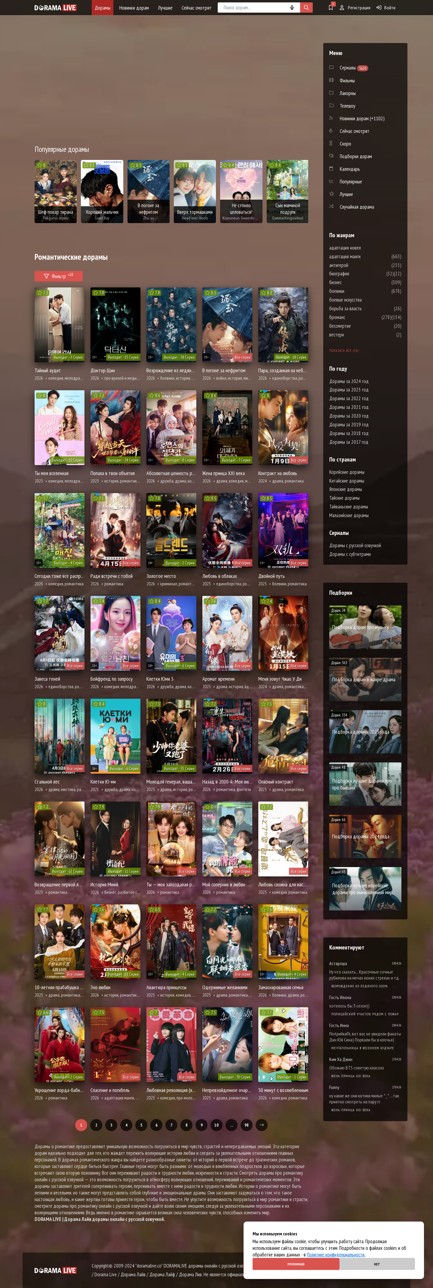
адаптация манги (363, 256)
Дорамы (102, 7)
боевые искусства (363, 299)
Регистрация (355, 8)
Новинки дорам (134, 7)
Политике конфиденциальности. (336, 1254)
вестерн (354, 334)
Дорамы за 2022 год (349, 398)
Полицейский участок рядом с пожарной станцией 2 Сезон (366, 1014)
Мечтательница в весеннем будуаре (362, 1048)
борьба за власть (363, 308)
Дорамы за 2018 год (349, 433)
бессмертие (358, 326)
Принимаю (296, 1264)
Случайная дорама (357, 207)
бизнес (353, 282)
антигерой (356, 265)
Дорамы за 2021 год (349, 407)
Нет (377, 1264)
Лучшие (165, 7)
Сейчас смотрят (197, 7)
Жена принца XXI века (350, 1076)
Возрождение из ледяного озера (359, 986)
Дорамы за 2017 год (348, 442)
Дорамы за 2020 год (349, 415)
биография (357, 273)
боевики (354, 291)
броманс (355, 317)
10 (216, 1125)
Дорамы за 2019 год (349, 424)
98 (246, 1125)
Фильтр (58, 275)
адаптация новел (363, 247)
